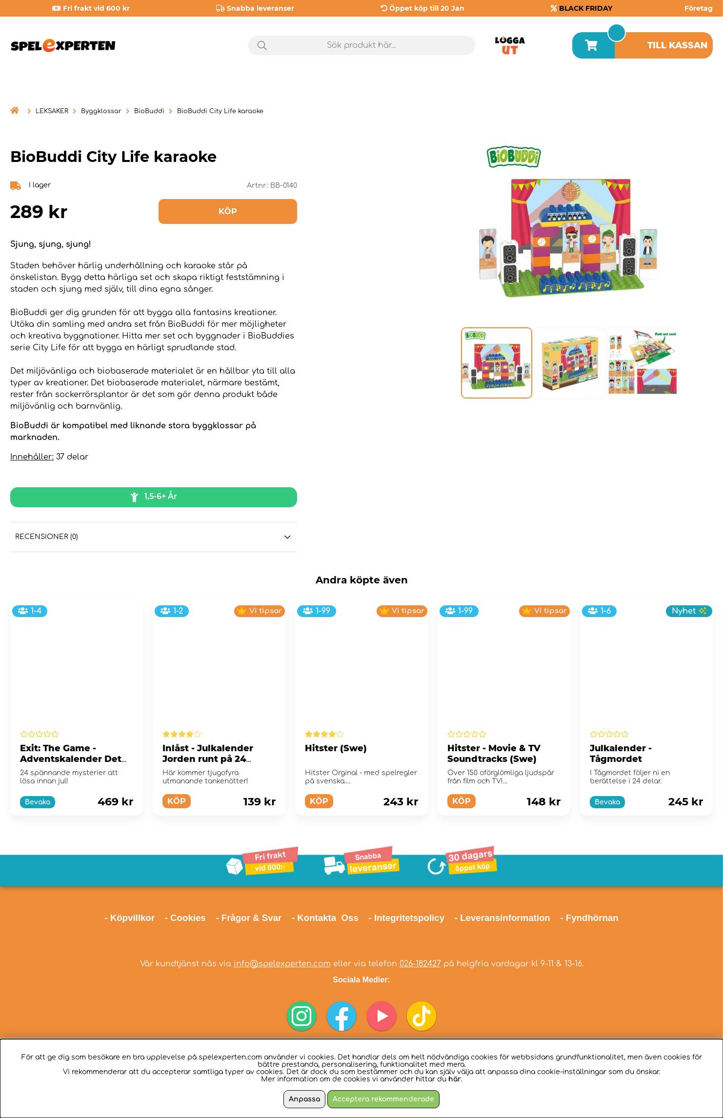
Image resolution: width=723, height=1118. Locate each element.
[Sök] (362, 45)
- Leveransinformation (502, 918)
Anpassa (304, 1099)
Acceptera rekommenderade (383, 1099)
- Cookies (185, 918)
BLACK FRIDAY (585, 8)
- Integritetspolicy (407, 918)
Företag (698, 8)
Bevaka (37, 802)
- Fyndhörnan (589, 918)
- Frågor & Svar (248, 918)
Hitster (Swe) (336, 748)
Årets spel (585, 87)
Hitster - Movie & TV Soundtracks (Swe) (494, 753)
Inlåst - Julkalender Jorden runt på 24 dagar (207, 759)
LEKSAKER (52, 111)
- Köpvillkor (129, 918)
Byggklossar (101, 111)
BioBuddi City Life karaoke (220, 111)
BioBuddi (149, 111)
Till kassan (677, 45)
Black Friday (674, 87)
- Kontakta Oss (325, 918)
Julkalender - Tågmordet (621, 753)
